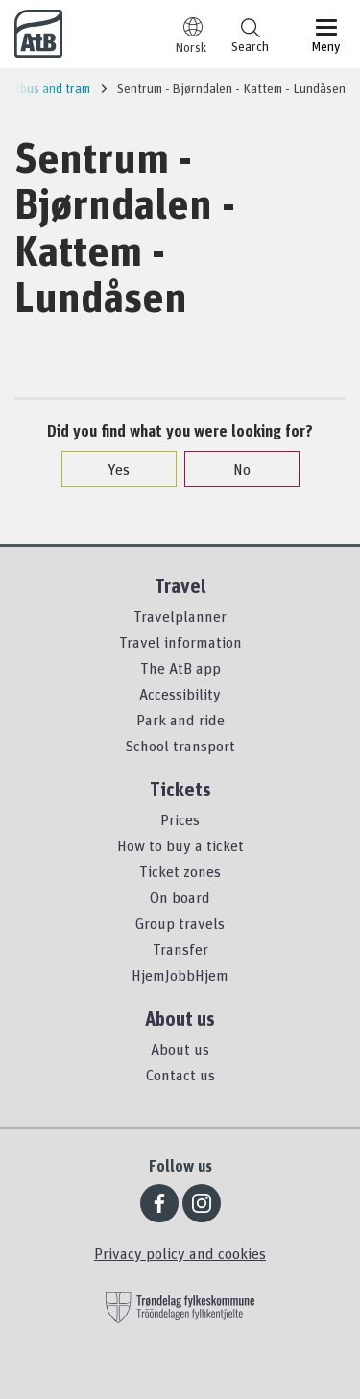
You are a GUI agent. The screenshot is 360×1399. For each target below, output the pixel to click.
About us (180, 1048)
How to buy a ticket (180, 845)
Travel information (180, 642)
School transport (180, 745)
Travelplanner (180, 616)
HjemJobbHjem (180, 974)
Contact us (180, 1074)
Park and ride (180, 719)
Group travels (180, 923)
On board (180, 897)
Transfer (180, 949)
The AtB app (180, 667)
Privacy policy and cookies (180, 1253)
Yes (109, 469)
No (232, 469)
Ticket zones (180, 871)
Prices (180, 819)
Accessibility (180, 693)
